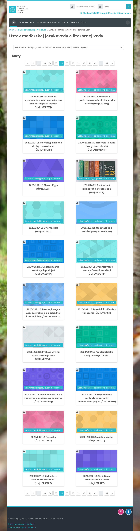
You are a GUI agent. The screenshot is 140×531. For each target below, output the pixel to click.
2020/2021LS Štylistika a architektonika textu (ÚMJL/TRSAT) (97, 480)
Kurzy (11, 30)
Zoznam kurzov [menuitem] (25, 23)
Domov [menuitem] (13, 23)
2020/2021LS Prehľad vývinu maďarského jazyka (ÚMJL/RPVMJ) (43, 356)
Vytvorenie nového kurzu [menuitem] (48, 23)
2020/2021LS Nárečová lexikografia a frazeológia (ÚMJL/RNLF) (97, 189)
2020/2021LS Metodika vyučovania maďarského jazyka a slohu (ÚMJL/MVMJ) (96, 101)
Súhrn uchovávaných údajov (21, 524)
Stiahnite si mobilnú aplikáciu (22, 527)
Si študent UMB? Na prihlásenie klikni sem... (105, 13)
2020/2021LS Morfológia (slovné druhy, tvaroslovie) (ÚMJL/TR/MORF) (96, 147)
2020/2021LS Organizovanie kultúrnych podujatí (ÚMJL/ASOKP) (43, 271)
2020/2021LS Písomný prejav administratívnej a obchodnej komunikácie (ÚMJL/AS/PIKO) (43, 313)
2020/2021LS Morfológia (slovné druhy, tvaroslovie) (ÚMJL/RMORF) (43, 147)
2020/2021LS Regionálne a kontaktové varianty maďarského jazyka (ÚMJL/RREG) (97, 398)
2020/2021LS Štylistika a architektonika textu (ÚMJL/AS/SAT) (43, 480)
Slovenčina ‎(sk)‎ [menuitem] (77, 23)
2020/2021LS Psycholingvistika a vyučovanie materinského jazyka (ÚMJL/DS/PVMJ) (43, 398)
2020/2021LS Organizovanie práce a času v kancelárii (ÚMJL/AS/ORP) (97, 271)
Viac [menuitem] (64, 23)
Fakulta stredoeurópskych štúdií (31, 30)
